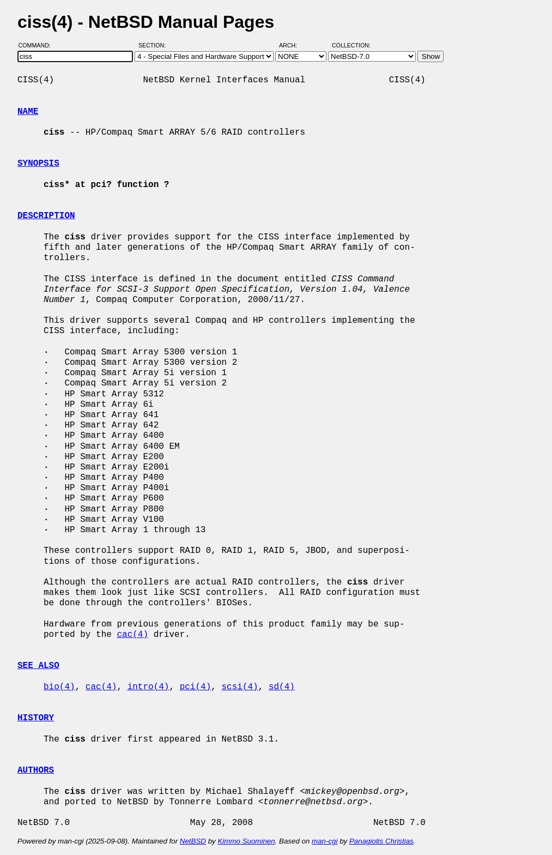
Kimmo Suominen (246, 841)
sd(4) (282, 687)
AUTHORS (35, 770)
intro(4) (148, 687)
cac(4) (132, 635)
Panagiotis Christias (381, 841)
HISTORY (35, 718)
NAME (27, 112)
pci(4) (195, 687)
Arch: (293, 45)
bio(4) (59, 687)
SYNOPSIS (38, 164)
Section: (154, 45)
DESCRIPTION (46, 216)
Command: (38, 45)
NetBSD (193, 841)
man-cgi (324, 841)
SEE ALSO (38, 666)
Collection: (351, 45)
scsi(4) (239, 687)
